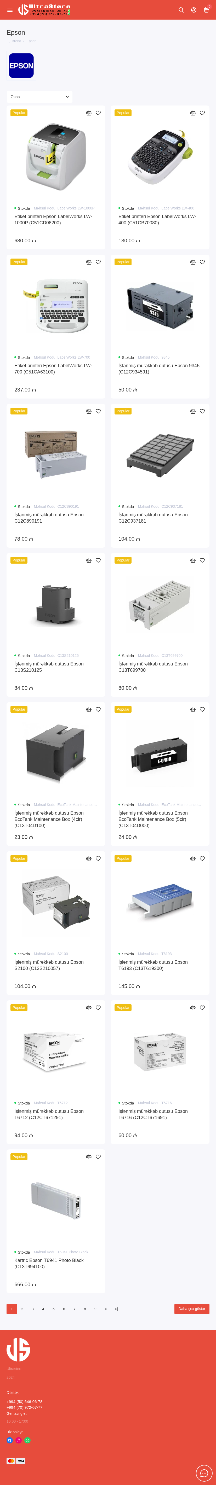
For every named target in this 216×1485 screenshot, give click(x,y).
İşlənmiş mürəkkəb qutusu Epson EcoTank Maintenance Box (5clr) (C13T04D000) (153, 819)
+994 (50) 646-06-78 (24, 1401)
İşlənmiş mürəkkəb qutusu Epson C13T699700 (153, 667)
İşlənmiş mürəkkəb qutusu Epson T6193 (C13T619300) (153, 965)
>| (116, 1309)
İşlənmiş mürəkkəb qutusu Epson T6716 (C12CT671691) (153, 1114)
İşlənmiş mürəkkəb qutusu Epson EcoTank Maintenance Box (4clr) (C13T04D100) (49, 819)
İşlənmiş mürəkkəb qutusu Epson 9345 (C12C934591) (159, 369)
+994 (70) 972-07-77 (24, 1407)
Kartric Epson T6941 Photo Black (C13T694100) (49, 1263)
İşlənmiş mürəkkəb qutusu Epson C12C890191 (49, 518)
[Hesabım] (194, 10)
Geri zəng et (16, 1413)
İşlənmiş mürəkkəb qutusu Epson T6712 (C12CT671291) (49, 1114)
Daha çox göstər (192, 1309)
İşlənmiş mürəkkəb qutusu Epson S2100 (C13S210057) (49, 965)
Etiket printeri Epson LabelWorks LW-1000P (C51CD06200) (53, 219)
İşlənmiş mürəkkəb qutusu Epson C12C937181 (153, 518)
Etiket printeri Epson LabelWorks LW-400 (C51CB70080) (157, 219)
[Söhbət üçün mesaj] (204, 1473)
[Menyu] (10, 10)
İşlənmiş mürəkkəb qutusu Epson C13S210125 (49, 667)
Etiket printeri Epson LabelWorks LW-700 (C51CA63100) (53, 369)
